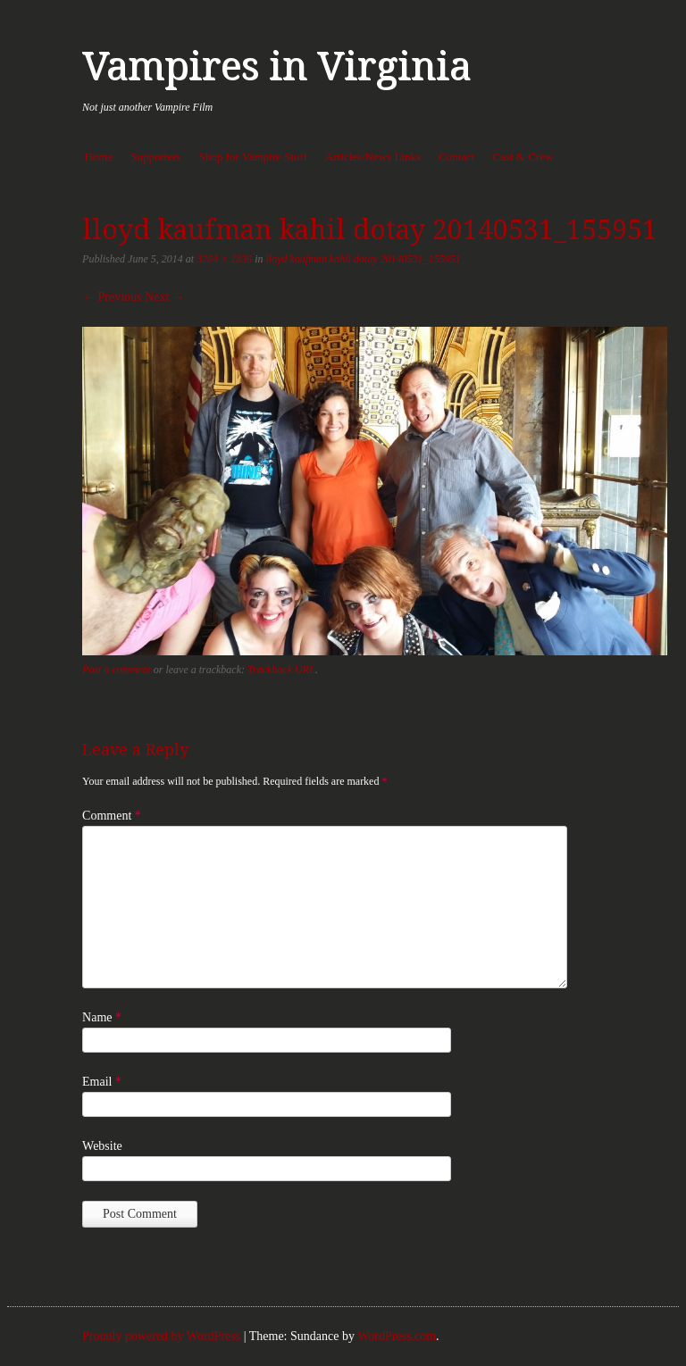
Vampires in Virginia (276, 66)
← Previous (112, 297)
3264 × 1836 (224, 259)
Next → (165, 297)
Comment (111, 815)
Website (102, 1146)
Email (101, 1081)
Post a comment (116, 669)
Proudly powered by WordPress (161, 1336)
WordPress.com (396, 1336)
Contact (456, 156)
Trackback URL (281, 669)
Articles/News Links (373, 156)
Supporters (155, 156)
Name (101, 1017)
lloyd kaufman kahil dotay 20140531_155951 (363, 259)
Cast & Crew (522, 156)
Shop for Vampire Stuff (253, 156)
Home (98, 156)
